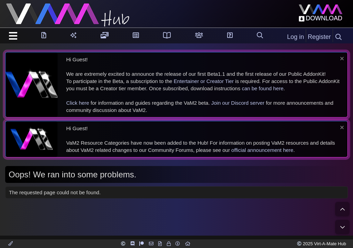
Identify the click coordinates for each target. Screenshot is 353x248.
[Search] (338, 37)
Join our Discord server (237, 103)
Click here (77, 103)
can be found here (262, 88)
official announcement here (262, 150)
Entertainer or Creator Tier (204, 81)
